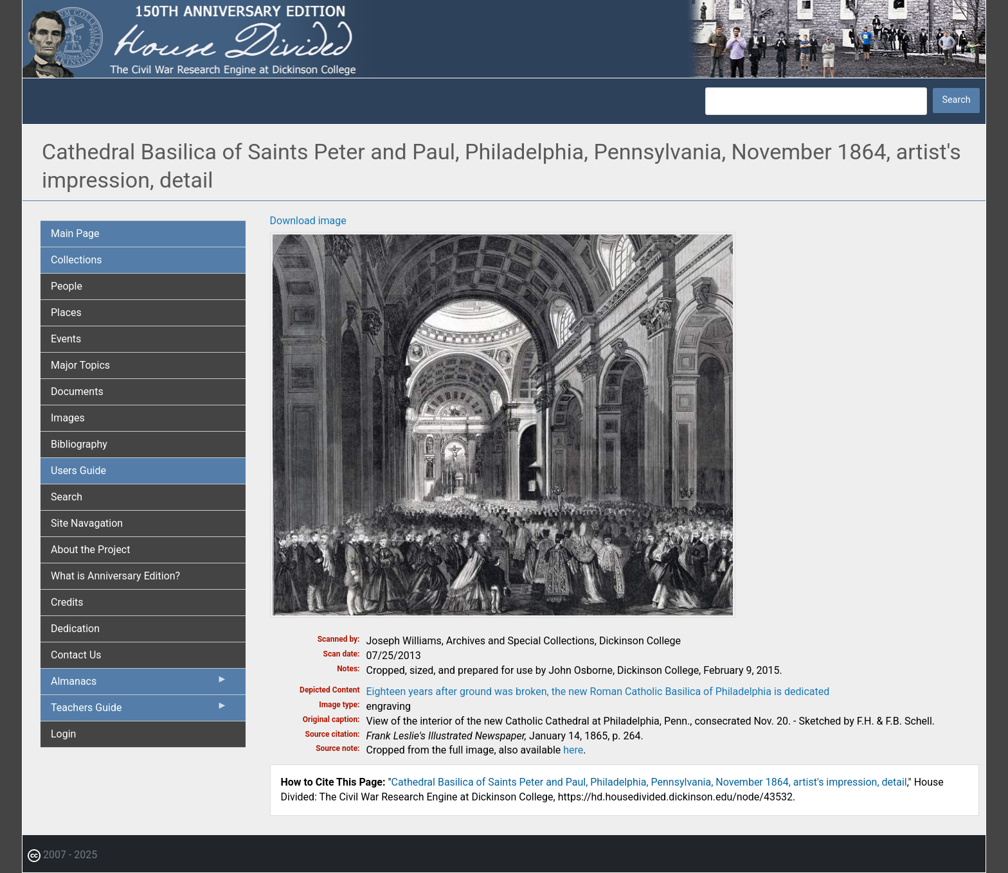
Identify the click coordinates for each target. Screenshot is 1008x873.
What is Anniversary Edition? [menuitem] (115, 576)
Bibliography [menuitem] (79, 444)
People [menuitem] (66, 286)
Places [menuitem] (66, 312)
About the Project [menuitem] (90, 549)
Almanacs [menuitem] (139, 684)
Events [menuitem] (66, 339)
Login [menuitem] (63, 734)
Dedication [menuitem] (75, 628)
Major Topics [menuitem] (80, 365)
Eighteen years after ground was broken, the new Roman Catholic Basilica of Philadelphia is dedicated (598, 691)
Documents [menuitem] (77, 391)
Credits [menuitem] (67, 602)
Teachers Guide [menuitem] (139, 710)
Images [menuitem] (68, 418)
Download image (308, 221)
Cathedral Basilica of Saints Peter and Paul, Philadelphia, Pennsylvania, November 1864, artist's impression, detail (649, 782)
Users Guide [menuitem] (78, 470)
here (573, 750)
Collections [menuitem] (76, 260)
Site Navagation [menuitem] (87, 523)
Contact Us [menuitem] (76, 655)
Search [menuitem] (66, 497)
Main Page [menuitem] (75, 233)
